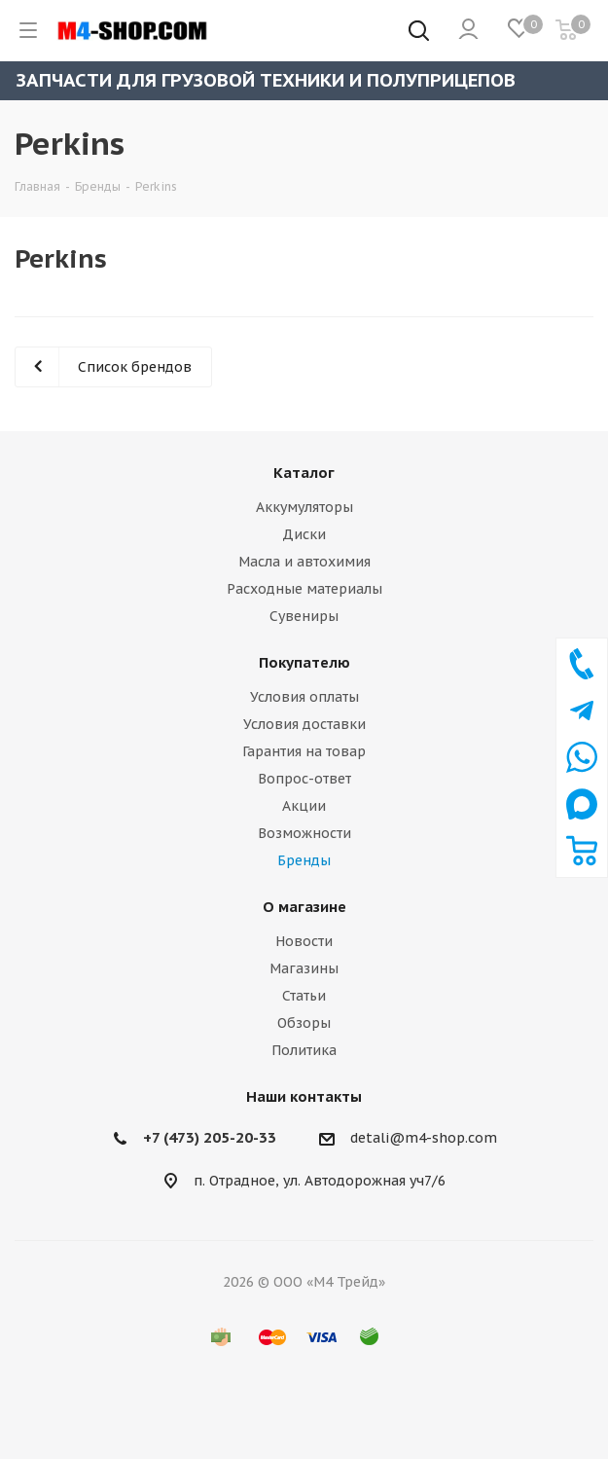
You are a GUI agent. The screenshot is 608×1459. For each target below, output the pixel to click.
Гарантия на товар (304, 751)
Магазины (304, 968)
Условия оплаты (304, 697)
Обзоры (304, 1023)
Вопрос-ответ (304, 778)
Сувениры (304, 616)
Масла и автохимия (304, 561)
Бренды (304, 860)
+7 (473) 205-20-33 (209, 1137)
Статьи (304, 995)
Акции (304, 806)
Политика (304, 1050)
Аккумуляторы (304, 507)
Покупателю (304, 662)
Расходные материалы (304, 589)
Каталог (304, 472)
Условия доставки (304, 724)
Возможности (304, 833)
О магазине (304, 906)
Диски (304, 534)
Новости (304, 941)
